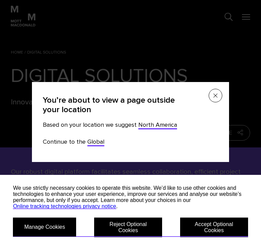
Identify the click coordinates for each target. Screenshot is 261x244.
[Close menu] (215, 95)
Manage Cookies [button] (44, 227)
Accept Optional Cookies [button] (214, 227)
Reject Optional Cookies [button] (127, 227)
